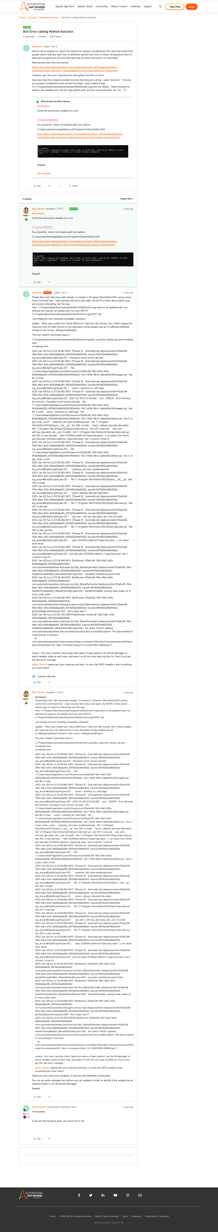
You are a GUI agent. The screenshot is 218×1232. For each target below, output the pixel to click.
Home (22, 17)
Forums (32, 17)
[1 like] (44, 676)
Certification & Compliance (157, 1216)
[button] (174, 7)
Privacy (52, 1216)
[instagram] (127, 1196)
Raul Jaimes (38, 209)
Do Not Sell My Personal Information (75, 1216)
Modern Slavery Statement (107, 1216)
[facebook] (79, 1196)
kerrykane (37, 46)
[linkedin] (103, 1196)
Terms (125, 1216)
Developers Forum (49, 17)
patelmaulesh (39, 1107)
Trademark (136, 1216)
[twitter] (90, 1196)
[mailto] (140, 1196)
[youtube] (115, 1196)
